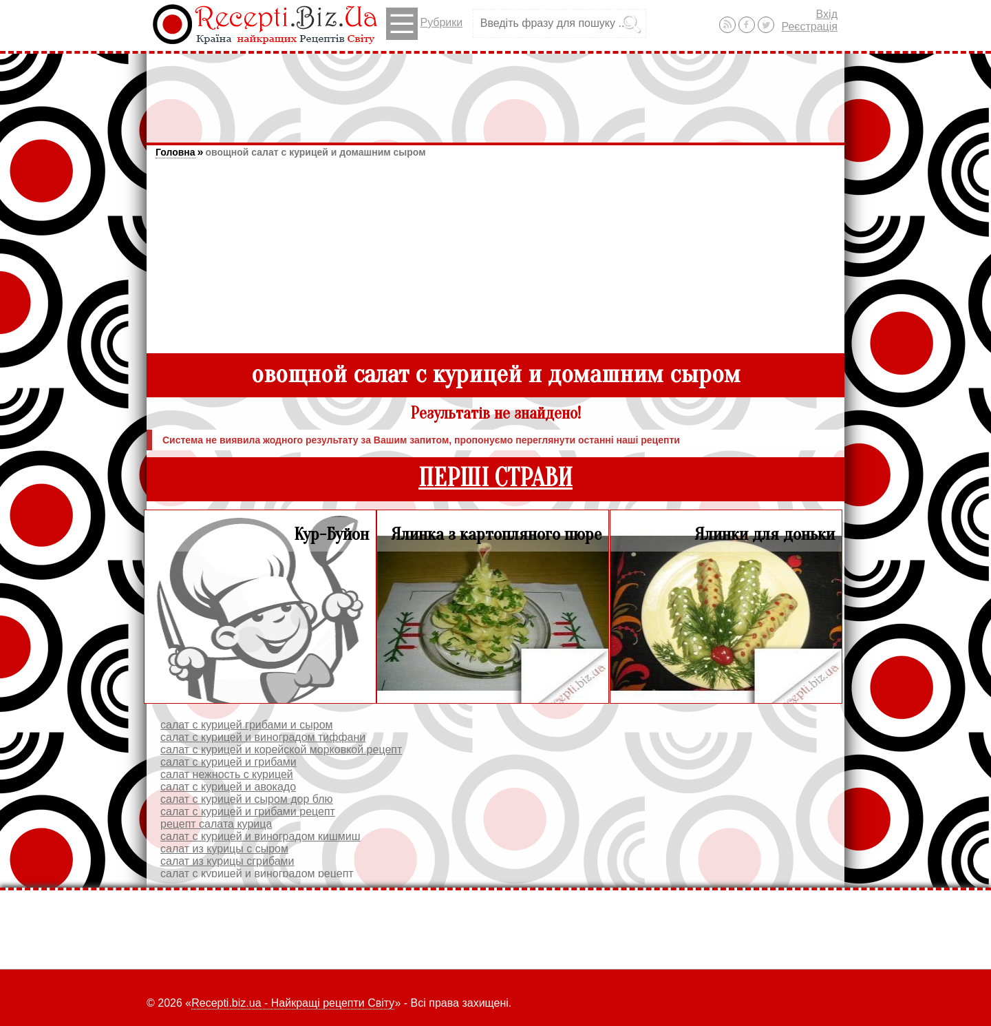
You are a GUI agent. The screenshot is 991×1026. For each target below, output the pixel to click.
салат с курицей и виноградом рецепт (257, 873)
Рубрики (424, 24)
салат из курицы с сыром (224, 849)
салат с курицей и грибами (228, 762)
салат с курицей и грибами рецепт (247, 811)
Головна (175, 152)
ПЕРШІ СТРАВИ (495, 478)
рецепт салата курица (216, 824)
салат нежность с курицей (226, 774)
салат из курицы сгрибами (227, 861)
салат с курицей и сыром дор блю (246, 799)
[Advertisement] (495, 92)
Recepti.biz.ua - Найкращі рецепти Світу (292, 1003)
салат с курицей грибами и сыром (246, 725)
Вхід (827, 14)
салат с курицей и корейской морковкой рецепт (281, 749)
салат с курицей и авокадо (228, 787)
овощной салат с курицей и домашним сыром (315, 152)
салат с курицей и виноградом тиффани (262, 737)
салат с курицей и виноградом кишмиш (260, 836)
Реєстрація (809, 26)
